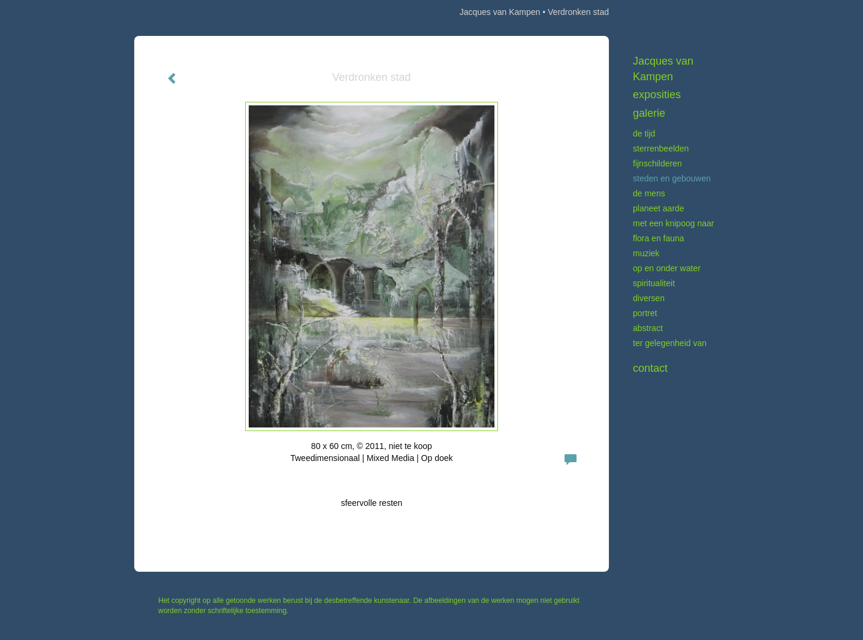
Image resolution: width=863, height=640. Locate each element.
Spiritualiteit (654, 283)
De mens (649, 193)
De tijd (644, 133)
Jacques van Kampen (500, 12)
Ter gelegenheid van (670, 343)
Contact (650, 368)
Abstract (648, 328)
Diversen (649, 298)
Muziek (646, 253)
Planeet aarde (658, 208)
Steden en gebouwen (672, 178)
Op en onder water (667, 268)
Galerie (649, 113)
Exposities (657, 95)
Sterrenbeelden (661, 148)
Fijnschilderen (657, 163)
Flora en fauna (658, 238)
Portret (645, 313)
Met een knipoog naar (673, 223)
